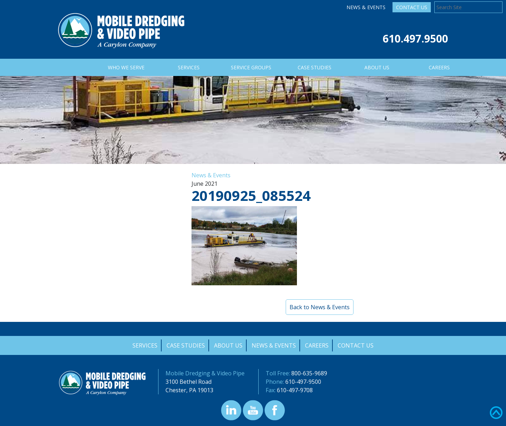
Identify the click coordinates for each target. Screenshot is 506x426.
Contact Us (411, 7)
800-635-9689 (309, 373)
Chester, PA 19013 (189, 390)
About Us (228, 345)
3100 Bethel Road (189, 382)
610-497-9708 (295, 390)
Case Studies (186, 345)
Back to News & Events (320, 307)
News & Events (365, 7)
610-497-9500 (303, 382)
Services (144, 345)
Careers (317, 345)
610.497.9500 (415, 38)
